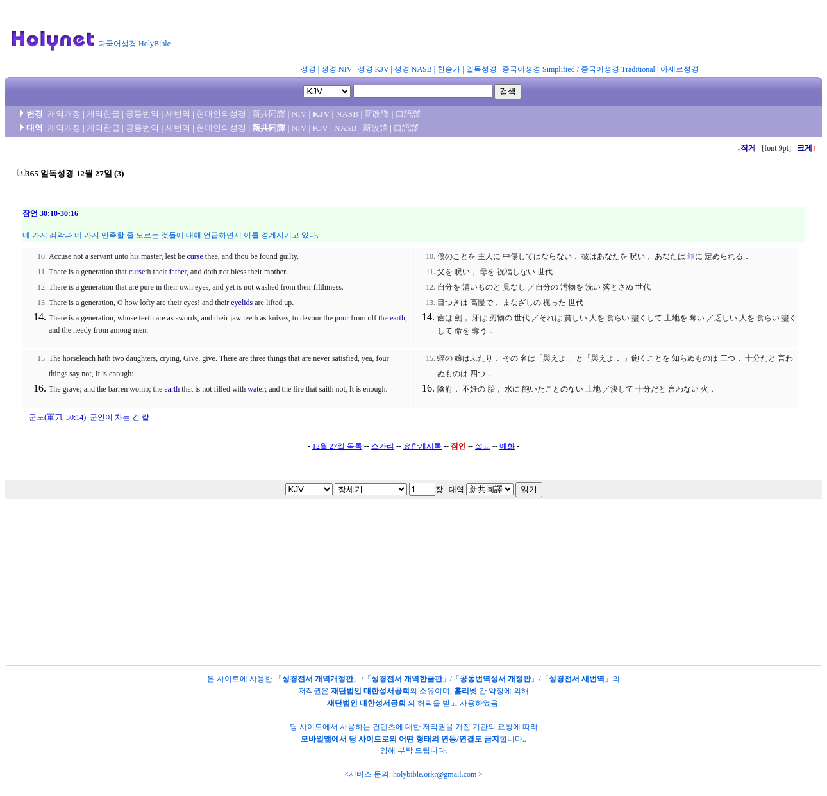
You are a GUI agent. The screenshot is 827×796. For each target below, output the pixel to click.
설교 (482, 446)
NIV (299, 114)
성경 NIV (336, 69)
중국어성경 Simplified (538, 69)
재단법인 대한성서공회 (370, 690)
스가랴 (382, 446)
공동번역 (142, 114)
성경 (308, 69)
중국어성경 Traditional (618, 69)
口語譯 (408, 114)
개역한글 (103, 114)
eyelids (242, 302)
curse (195, 256)
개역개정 (64, 114)
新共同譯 (268, 114)
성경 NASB (413, 69)
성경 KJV (373, 69)
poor (342, 317)
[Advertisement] (492, 34)
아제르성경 (679, 69)
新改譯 (376, 114)
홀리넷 (465, 690)
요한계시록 (422, 446)
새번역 (177, 114)
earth (397, 317)
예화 (507, 446)
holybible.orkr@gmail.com (434, 774)
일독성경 (481, 69)
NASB (347, 114)
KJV (321, 114)
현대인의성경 (221, 114)
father (178, 271)
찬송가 (448, 69)
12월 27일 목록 (337, 446)
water (256, 389)
